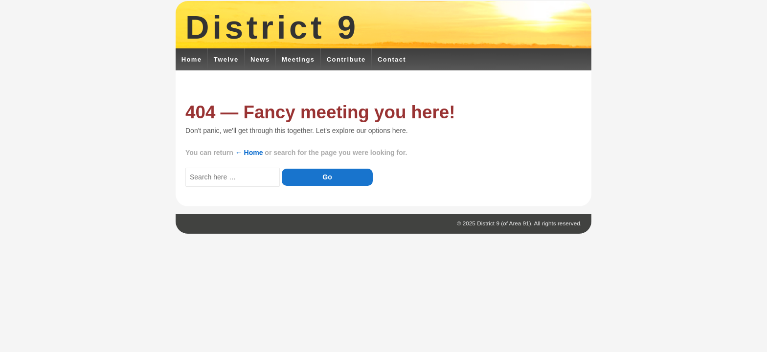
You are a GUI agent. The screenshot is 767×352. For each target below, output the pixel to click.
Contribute (346, 59)
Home (191, 59)
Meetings (298, 59)
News (260, 59)
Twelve (226, 59)
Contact (392, 59)
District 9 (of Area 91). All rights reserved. (528, 223)
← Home (249, 152)
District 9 (272, 27)
